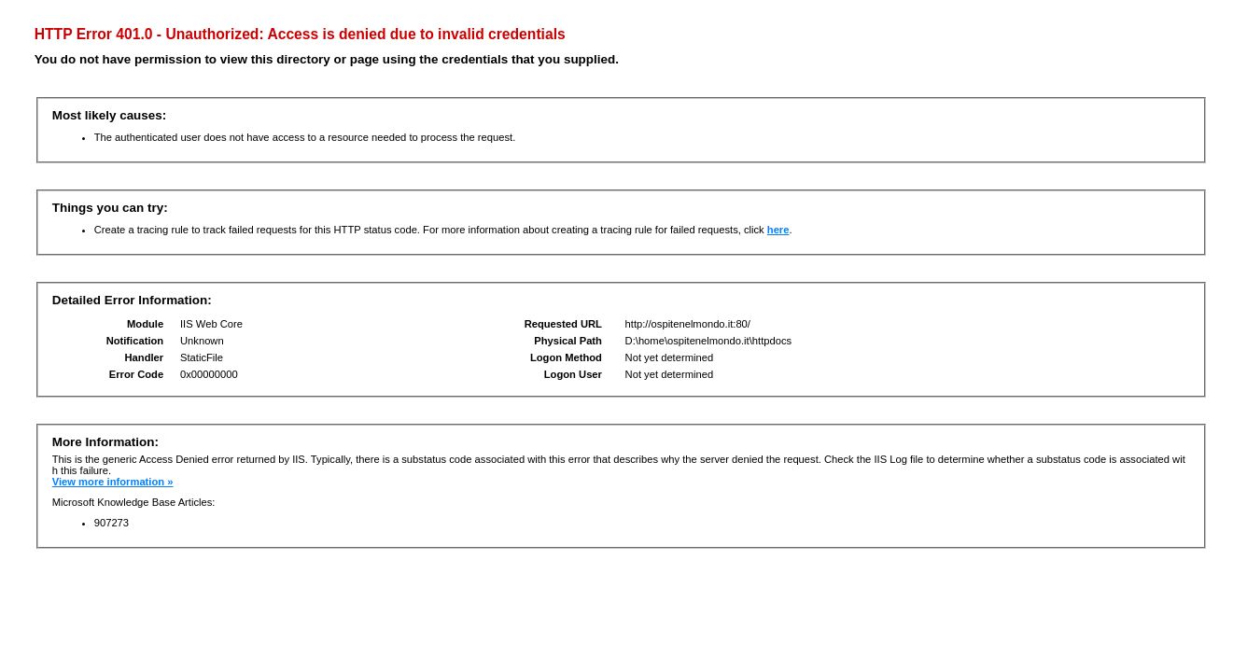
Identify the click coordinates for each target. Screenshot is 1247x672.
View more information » (113, 481)
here (778, 229)
